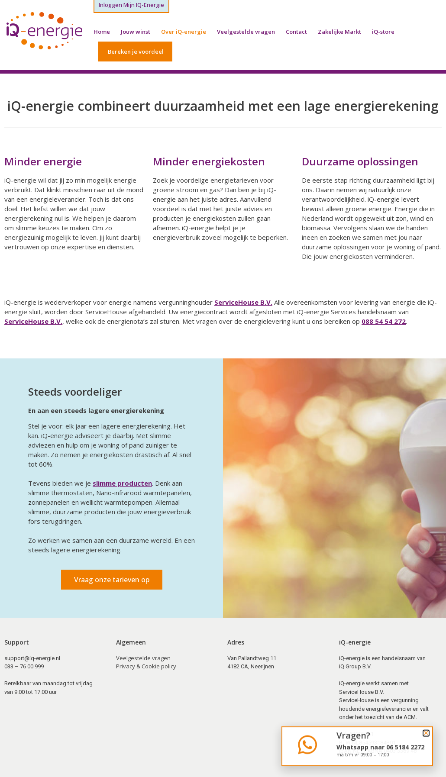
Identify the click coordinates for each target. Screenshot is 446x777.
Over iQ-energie (183, 31)
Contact (296, 31)
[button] (426, 736)
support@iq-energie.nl (32, 658)
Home (102, 31)
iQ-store (383, 31)
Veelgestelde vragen (246, 31)
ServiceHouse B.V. (243, 302)
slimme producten (122, 483)
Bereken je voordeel (136, 51)
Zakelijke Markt (339, 31)
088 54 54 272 (384, 321)
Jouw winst (135, 31)
